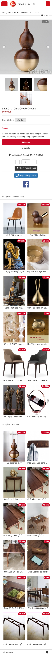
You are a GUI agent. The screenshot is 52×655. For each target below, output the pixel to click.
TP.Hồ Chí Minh (20, 12)
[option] (26, 47)
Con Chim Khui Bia (38, 235)
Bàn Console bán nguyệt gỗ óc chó (18, 499)
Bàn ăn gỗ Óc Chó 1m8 (38, 608)
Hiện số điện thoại (26, 175)
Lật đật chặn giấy (14, 463)
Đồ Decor (35, 12)
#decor (5, 128)
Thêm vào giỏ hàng (26, 168)
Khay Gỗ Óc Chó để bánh (14, 608)
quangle (26, 148)
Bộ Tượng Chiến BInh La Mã (15, 417)
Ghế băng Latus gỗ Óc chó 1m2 (17, 535)
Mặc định (21, 120)
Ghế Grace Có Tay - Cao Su (15, 380)
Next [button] (47, 47)
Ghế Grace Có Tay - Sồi (38, 380)
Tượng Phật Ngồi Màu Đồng (15, 308)
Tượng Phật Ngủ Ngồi (14, 271)
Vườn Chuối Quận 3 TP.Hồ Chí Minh (26, 155)
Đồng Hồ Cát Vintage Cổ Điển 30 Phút (20, 344)
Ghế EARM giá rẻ (14, 235)
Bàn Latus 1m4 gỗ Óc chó (14, 572)
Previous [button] (4, 47)
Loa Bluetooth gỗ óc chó (37, 572)
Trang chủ (6, 12)
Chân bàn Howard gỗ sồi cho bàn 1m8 (20, 644)
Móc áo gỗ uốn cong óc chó (39, 463)
